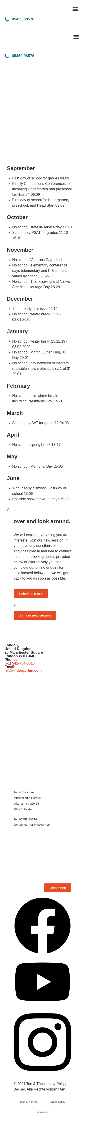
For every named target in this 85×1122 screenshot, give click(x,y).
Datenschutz (58, 1101)
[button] (75, 9)
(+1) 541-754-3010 (20, 663)
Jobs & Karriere (28, 1101)
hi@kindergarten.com (23, 670)
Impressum (42, 1112)
